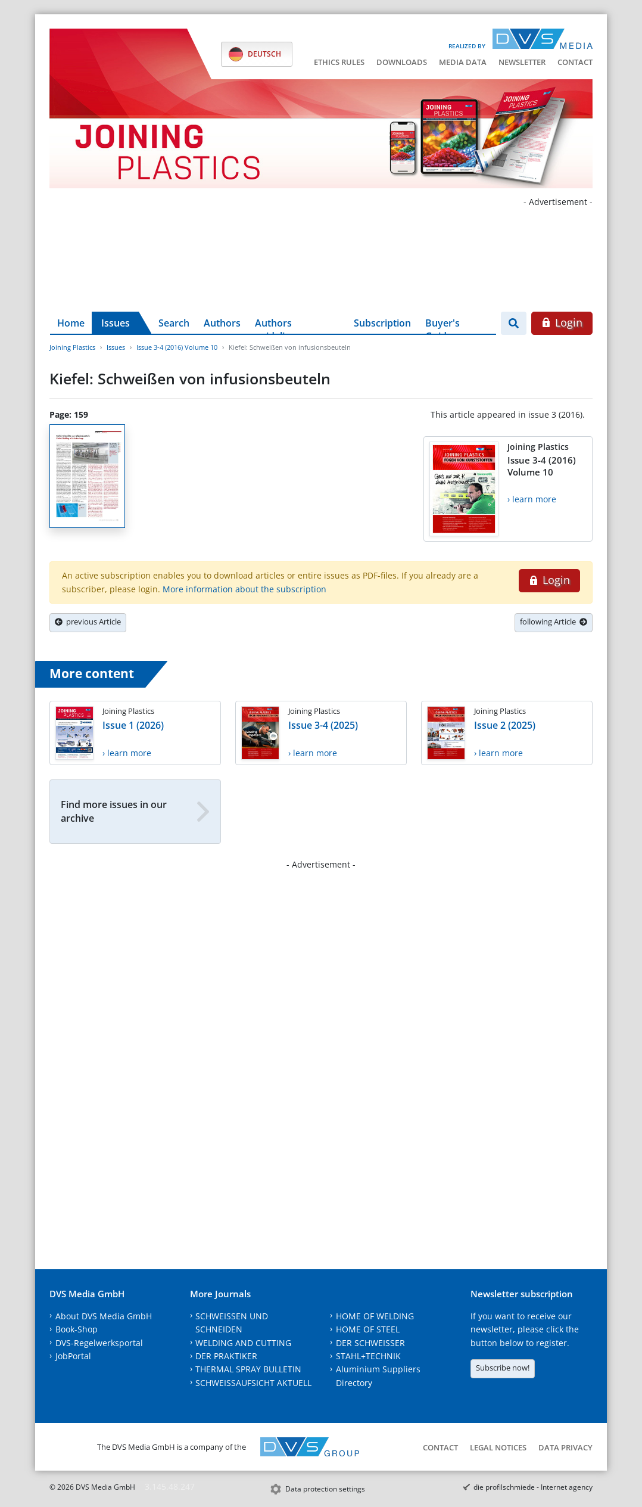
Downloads (401, 62)
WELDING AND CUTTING (243, 1342)
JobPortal (73, 1356)
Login (561, 322)
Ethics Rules (339, 62)
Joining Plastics (72, 347)
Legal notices (498, 1447)
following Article (553, 621)
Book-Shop (76, 1329)
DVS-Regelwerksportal (99, 1342)
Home (71, 323)
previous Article (88, 621)
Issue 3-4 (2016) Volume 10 (176, 347)
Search (173, 323)
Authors (222, 323)
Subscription (382, 323)
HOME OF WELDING (375, 1316)
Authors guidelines (278, 325)
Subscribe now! (502, 1367)
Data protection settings (325, 1489)
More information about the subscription (244, 589)
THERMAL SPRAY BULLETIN (248, 1369)
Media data (463, 62)
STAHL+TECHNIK (368, 1356)
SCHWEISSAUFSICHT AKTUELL (253, 1382)
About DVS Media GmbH (103, 1316)
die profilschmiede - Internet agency (533, 1487)
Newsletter (522, 62)
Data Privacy (565, 1447)
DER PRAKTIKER (226, 1356)
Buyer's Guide (442, 325)
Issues (115, 323)
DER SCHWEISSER (370, 1342)
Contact (575, 62)
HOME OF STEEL (368, 1329)
